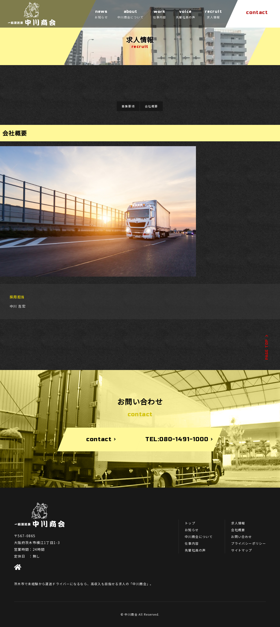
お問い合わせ (241, 536)
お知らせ (192, 530)
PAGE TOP (267, 347)
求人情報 (238, 523)
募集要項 (128, 106)
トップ (190, 523)
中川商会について (199, 536)
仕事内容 (192, 543)
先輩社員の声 (195, 550)
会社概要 (151, 106)
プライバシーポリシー (248, 543)
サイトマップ (241, 550)
